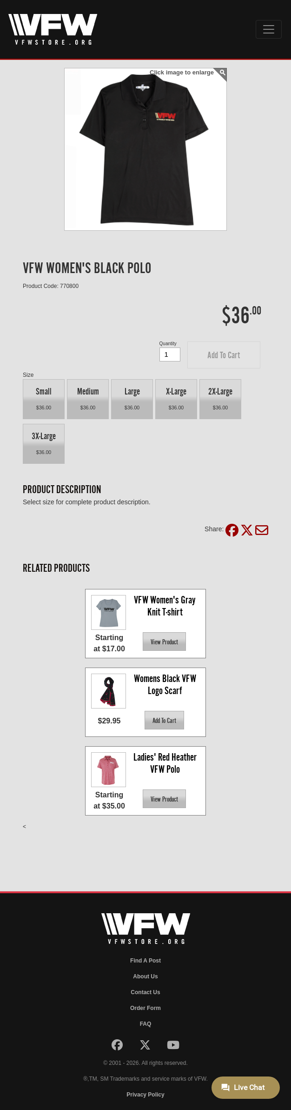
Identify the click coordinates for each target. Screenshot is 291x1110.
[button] (223, 354)
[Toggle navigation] (269, 29)
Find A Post (145, 960)
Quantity (168, 343)
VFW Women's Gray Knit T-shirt (166, 606)
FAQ (146, 1024)
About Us (145, 976)
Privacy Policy (145, 1094)
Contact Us (145, 992)
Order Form (145, 1008)
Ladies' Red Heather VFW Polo (165, 763)
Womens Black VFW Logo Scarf (166, 684)
